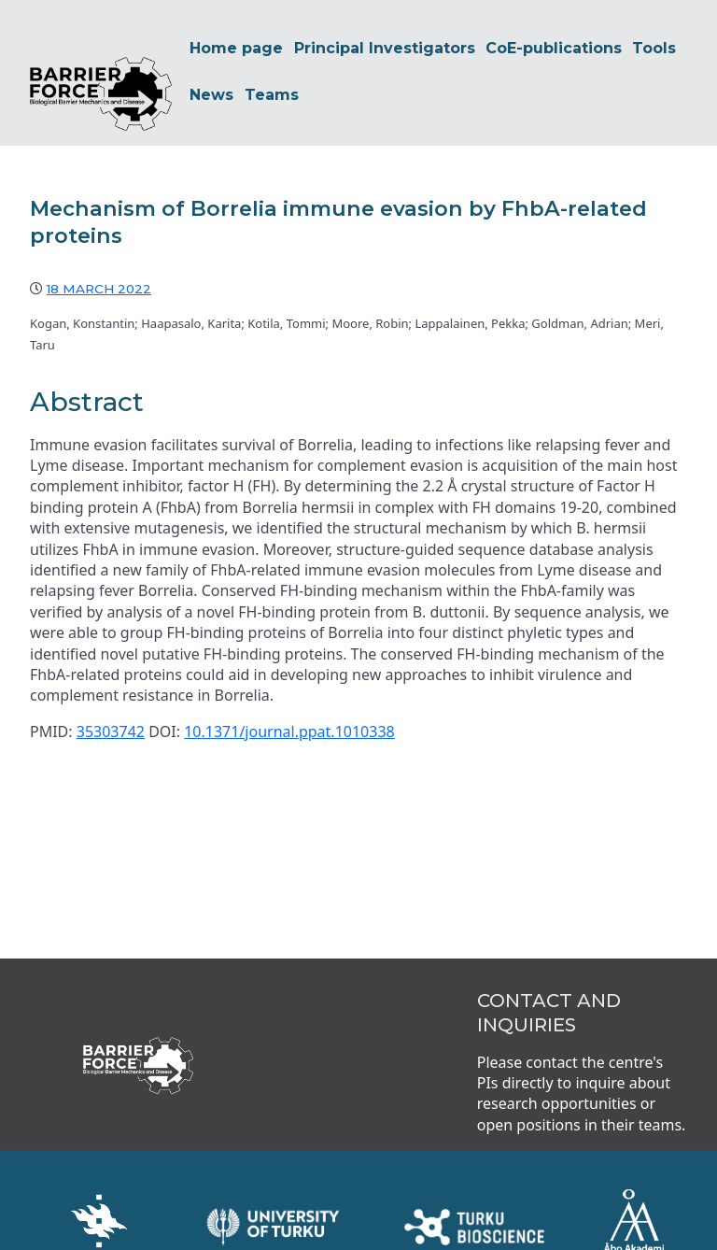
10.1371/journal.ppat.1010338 (289, 689)
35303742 (111, 689)
